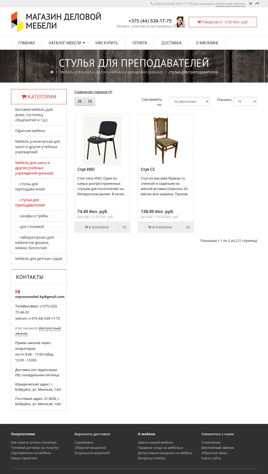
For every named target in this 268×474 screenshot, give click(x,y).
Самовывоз (84, 442)
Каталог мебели (65, 43)
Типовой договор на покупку (35, 447)
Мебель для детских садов (38, 258)
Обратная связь (215, 452)
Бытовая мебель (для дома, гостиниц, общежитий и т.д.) (34, 114)
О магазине (207, 43)
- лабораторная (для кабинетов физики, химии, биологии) (34, 242)
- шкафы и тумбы (31, 215)
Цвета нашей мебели (155, 442)
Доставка (171, 43)
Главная (26, 43)
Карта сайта (211, 458)
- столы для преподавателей (30, 186)
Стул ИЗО (85, 169)
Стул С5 (148, 169)
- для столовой (29, 226)
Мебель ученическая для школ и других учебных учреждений (37, 146)
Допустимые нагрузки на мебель (165, 452)
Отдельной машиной (92, 452)
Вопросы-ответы (151, 458)
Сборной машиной (90, 447)
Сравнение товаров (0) (93, 91)
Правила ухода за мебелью (160, 447)
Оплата (139, 43)
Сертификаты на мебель (31, 452)
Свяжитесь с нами (218, 434)
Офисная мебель (30, 130)
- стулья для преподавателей (30, 202)
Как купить (107, 43)
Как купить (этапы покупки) (33, 442)
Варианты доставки (92, 434)
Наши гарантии (24, 458)
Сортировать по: (152, 102)
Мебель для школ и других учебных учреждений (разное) (111, 71)
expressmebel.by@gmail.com (39, 296)
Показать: (221, 99)
